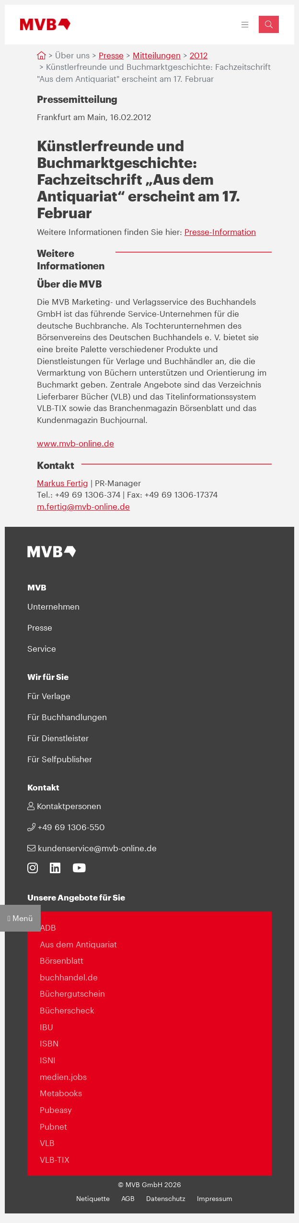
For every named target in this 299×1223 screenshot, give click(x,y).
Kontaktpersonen (64, 806)
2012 (198, 55)
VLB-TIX (54, 1159)
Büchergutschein (72, 993)
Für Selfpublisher (59, 759)
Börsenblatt (61, 960)
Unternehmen (53, 606)
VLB (47, 1142)
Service (41, 648)
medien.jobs (63, 1076)
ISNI (48, 1060)
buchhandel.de (69, 977)
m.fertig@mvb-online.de (83, 506)
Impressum (214, 1198)
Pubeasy (56, 1109)
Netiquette (93, 1198)
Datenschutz (165, 1198)
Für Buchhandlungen (67, 717)
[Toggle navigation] (245, 24)
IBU (46, 1027)
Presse (111, 55)
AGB (128, 1198)
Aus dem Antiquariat (78, 944)
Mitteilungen (157, 55)
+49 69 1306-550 (66, 827)
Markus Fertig (62, 483)
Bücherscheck (67, 1010)
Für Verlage (48, 695)
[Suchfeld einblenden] (269, 24)
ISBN (49, 1043)
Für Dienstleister (58, 738)
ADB (48, 927)
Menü (20, 918)
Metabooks (61, 1093)
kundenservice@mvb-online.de (92, 848)
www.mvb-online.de (75, 443)
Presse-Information (220, 231)
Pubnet (53, 1126)
